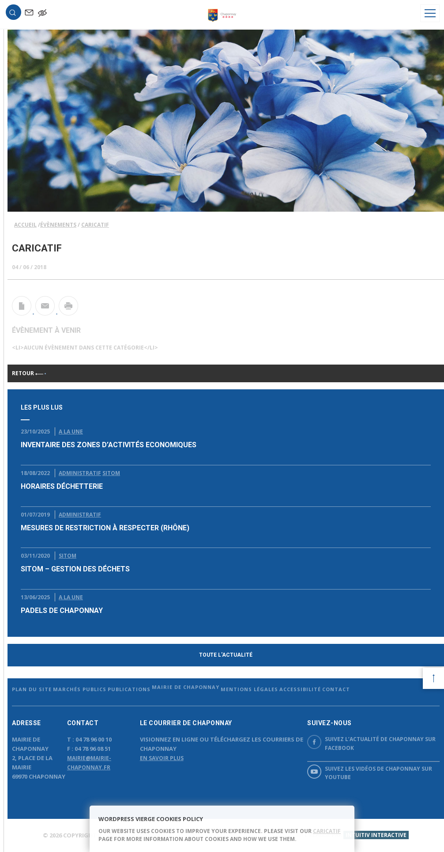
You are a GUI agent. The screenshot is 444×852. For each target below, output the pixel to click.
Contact (336, 689)
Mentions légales (249, 689)
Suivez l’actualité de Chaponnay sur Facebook (371, 743)
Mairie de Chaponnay (185, 687)
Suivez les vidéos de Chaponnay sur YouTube (369, 773)
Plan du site (32, 689)
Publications (129, 689)
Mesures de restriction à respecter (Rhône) (105, 528)
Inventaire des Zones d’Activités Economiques (108, 445)
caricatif (327, 831)
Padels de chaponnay (62, 610)
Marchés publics (79, 689)
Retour (27, 373)
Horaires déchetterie (62, 486)
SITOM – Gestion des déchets (75, 569)
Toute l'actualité (225, 655)
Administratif (80, 473)
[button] (12, 13)
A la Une (71, 431)
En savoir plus (162, 758)
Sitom (111, 473)
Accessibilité (300, 689)
